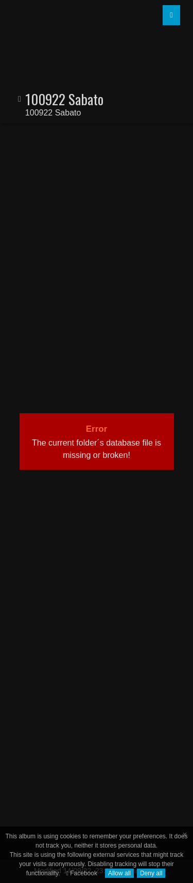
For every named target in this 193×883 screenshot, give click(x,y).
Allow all (119, 873)
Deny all (151, 873)
